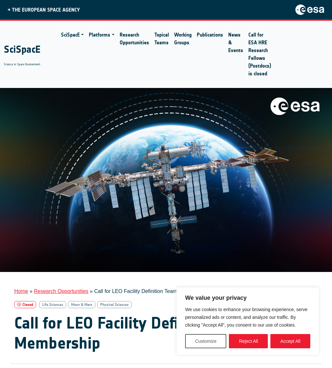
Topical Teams (161, 39)
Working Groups (183, 39)
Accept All (290, 341)
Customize (206, 341)
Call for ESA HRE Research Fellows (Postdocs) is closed (259, 54)
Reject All (248, 341)
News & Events (235, 42)
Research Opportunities (134, 39)
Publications (210, 35)
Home (21, 291)
